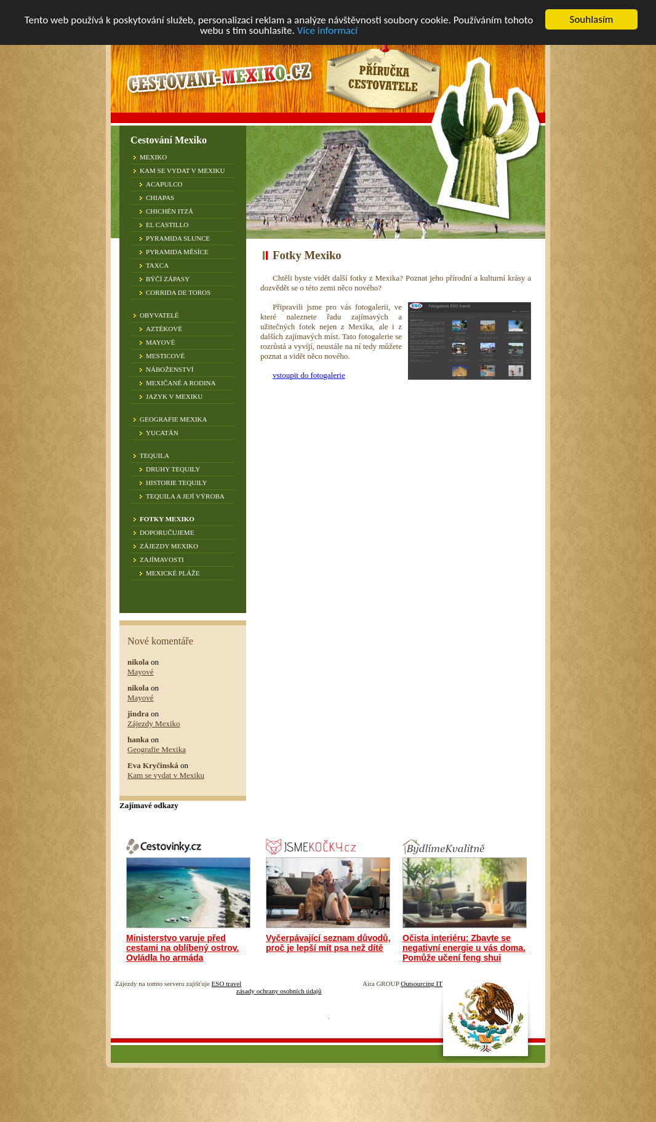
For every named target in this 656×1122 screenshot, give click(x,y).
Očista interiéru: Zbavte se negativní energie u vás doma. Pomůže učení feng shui (464, 948)
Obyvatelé (159, 315)
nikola (138, 662)
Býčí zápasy (168, 279)
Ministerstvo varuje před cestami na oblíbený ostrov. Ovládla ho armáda (182, 948)
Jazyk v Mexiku (174, 396)
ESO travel (227, 983)
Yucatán (162, 432)
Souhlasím (592, 19)
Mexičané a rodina (181, 383)
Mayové (160, 342)
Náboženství (169, 369)
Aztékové (164, 328)
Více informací (327, 29)
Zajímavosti (162, 559)
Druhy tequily (173, 469)
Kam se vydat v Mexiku (182, 170)
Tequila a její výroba (185, 496)
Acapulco (164, 184)
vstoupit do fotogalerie (309, 375)
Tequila (154, 455)
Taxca (157, 265)
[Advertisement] (363, 476)
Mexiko (153, 157)
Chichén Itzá (169, 211)
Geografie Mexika (173, 419)
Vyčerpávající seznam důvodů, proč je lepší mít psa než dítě (328, 943)
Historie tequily (176, 482)
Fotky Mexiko (167, 519)
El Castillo (167, 224)
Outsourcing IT (421, 983)
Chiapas (160, 197)
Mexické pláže (172, 573)
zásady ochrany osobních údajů (278, 991)
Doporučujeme (167, 532)
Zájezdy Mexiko (169, 546)
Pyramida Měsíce (177, 251)
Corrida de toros (178, 292)
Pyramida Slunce (178, 238)
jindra (138, 713)
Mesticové (165, 355)
